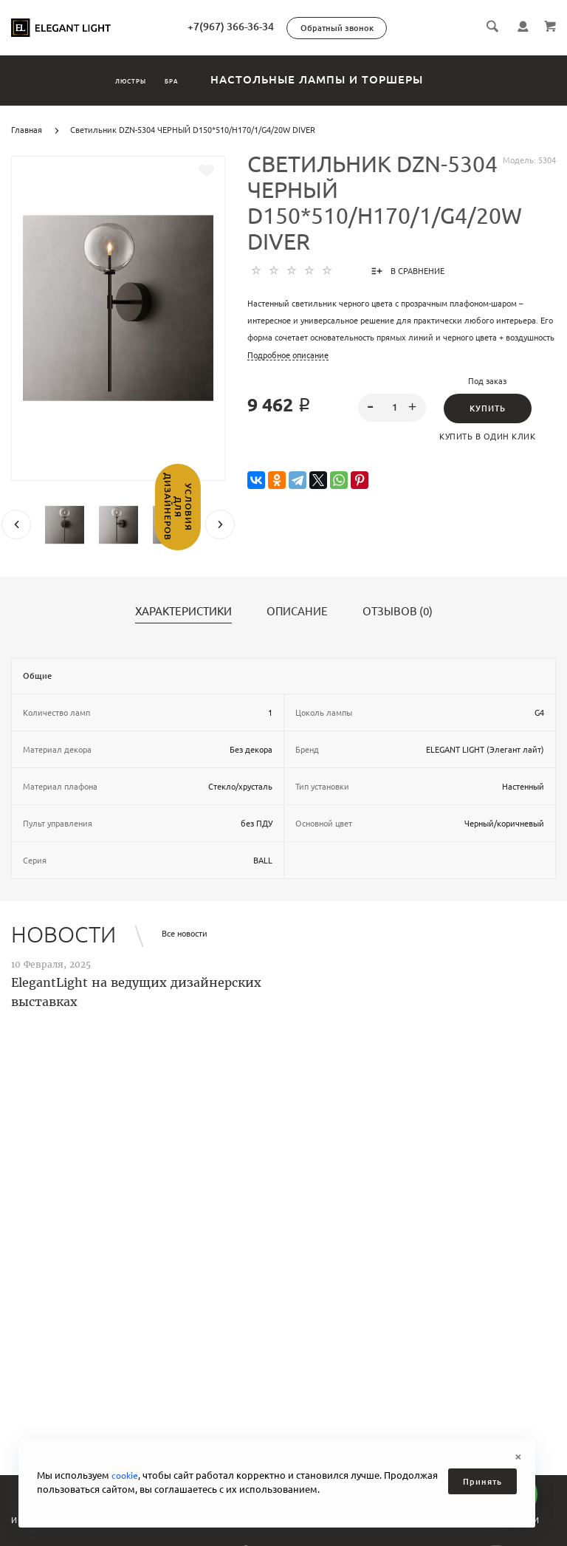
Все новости (184, 933)
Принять (482, 1481)
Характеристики (183, 612)
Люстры (112, 79)
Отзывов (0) (397, 612)
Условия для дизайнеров (13, 543)
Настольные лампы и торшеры (361, 79)
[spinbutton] (392, 408)
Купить (488, 408)
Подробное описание (288, 355)
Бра (197, 79)
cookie (125, 1475)
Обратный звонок (398, 28)
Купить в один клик (487, 436)
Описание (297, 612)
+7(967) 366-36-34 (292, 27)
